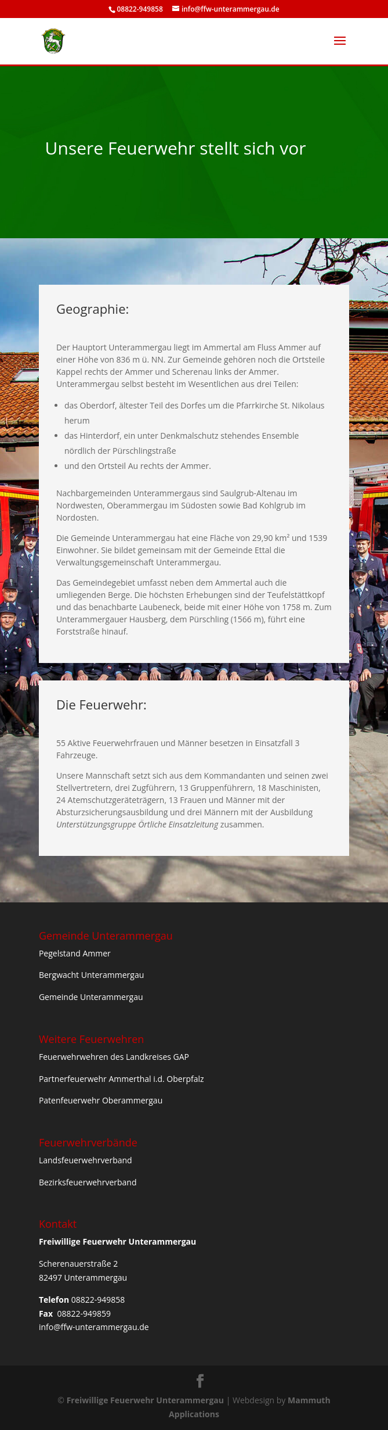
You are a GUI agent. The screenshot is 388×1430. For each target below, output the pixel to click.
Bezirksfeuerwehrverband (88, 1182)
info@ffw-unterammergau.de (94, 1326)
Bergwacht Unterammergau (91, 974)
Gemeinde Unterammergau (91, 996)
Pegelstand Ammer (75, 953)
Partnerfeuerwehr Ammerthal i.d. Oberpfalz (121, 1078)
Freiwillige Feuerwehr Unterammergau (145, 1400)
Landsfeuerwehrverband (85, 1160)
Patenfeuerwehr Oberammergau (100, 1100)
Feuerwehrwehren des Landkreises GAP (114, 1056)
